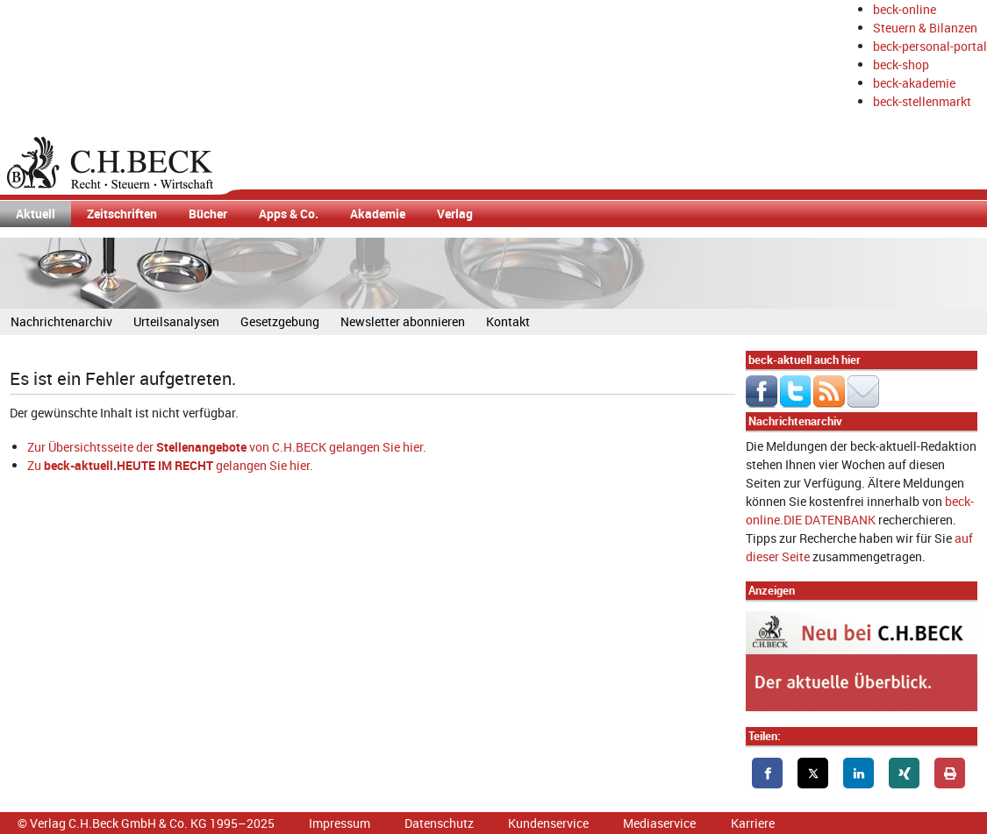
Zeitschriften (122, 213)
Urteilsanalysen (176, 321)
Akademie (377, 213)
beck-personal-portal (930, 46)
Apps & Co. (288, 213)
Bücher (208, 213)
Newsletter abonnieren (402, 321)
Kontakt (508, 321)
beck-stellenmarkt (922, 101)
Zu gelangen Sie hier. (170, 465)
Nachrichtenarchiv (61, 321)
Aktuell (35, 213)
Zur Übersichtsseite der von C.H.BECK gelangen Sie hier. (226, 446)
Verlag (455, 213)
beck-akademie (914, 83)
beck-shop (901, 64)
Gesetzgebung (279, 321)
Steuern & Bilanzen (925, 27)
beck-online (904, 9)
